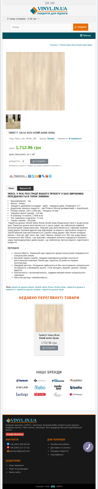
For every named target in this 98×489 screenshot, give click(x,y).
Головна (53, 45)
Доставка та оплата (60, 447)
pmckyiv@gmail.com (20, 451)
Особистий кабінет (59, 444)
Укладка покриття (59, 451)
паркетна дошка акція (53, 289)
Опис (11, 188)
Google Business (15, 434)
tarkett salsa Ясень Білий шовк (50, 287)
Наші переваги (16, 465)
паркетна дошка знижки (29, 289)
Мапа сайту (15, 472)
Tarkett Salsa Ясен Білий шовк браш (76, 45)
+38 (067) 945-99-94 (18, 444)
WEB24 (59, 486)
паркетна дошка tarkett (22, 287)
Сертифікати (56, 454)
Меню (85, 35)
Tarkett (50, 138)
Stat (52, 486)
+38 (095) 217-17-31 (18, 447)
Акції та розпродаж (18, 469)
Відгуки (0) (25, 188)
